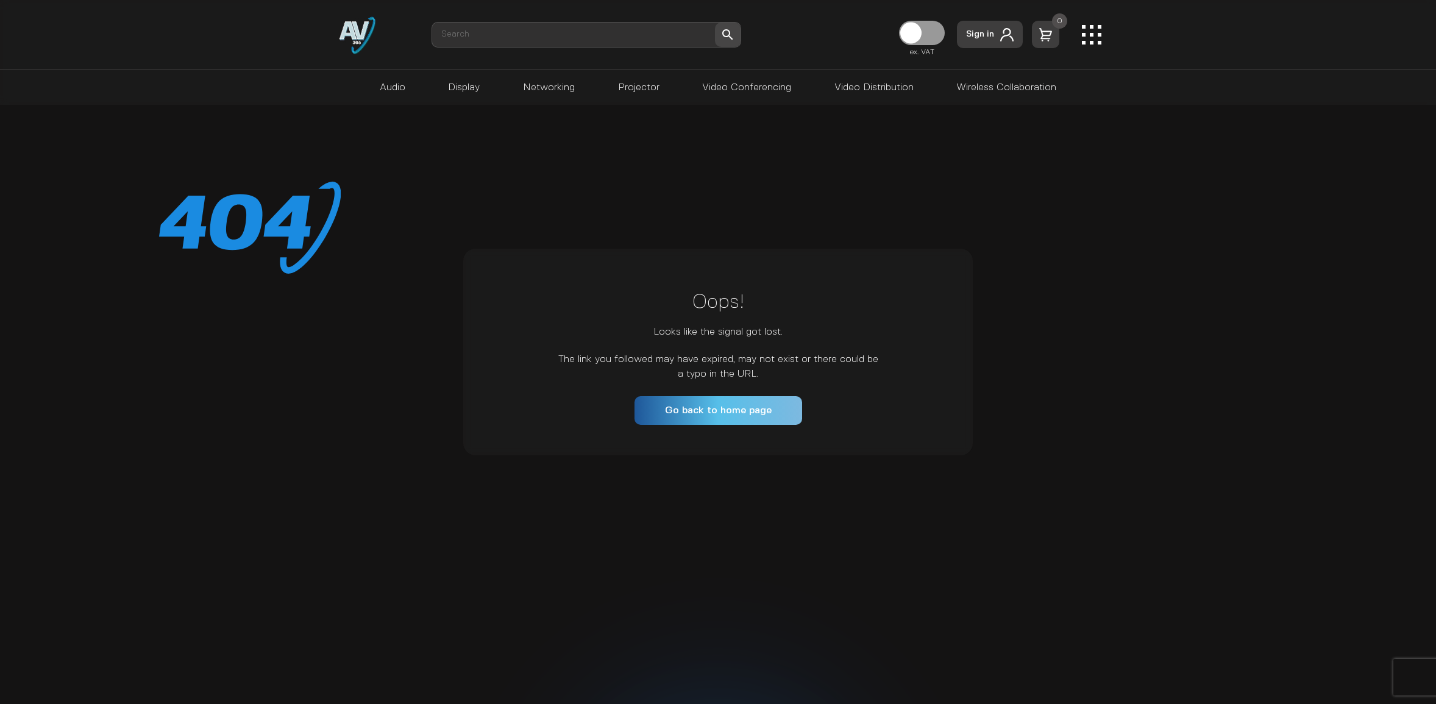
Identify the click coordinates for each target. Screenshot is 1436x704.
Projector (638, 87)
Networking (549, 87)
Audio (392, 87)
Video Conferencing (746, 87)
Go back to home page (718, 410)
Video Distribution (874, 87)
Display (464, 87)
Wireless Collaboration (1006, 87)
